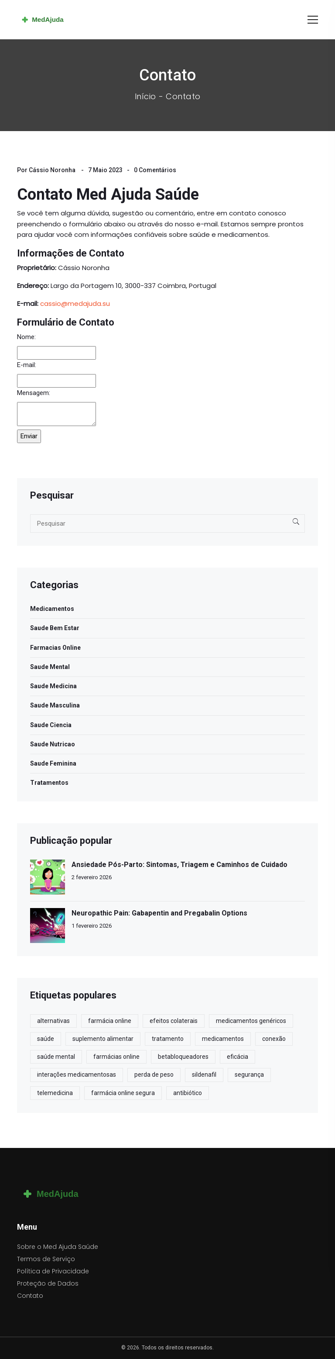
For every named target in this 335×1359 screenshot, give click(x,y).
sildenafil (204, 1074)
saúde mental (56, 1056)
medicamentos (223, 1038)
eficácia (237, 1056)
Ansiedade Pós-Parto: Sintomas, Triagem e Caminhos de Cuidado (179, 864)
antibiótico (187, 1092)
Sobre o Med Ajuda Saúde (57, 1246)
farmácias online (116, 1056)
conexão (274, 1038)
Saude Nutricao (52, 744)
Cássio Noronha (52, 169)
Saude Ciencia (51, 724)
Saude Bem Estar (54, 627)
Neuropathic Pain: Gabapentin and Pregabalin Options (159, 913)
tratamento (168, 1038)
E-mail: (26, 365)
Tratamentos (49, 782)
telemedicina (55, 1092)
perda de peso (154, 1074)
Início (145, 97)
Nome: (26, 337)
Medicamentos (52, 608)
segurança (249, 1074)
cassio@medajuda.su (75, 303)
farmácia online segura (123, 1092)
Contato (30, 1295)
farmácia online (109, 1020)
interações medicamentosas (76, 1074)
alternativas (53, 1020)
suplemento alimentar (102, 1038)
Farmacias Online (55, 647)
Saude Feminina (53, 763)
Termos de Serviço (46, 1259)
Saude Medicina (53, 686)
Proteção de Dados (48, 1283)
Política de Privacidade (53, 1271)
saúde (45, 1038)
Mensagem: (33, 393)
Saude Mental (50, 666)
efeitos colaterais (174, 1020)
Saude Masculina (55, 705)
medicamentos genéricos (251, 1020)
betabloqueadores (183, 1056)
